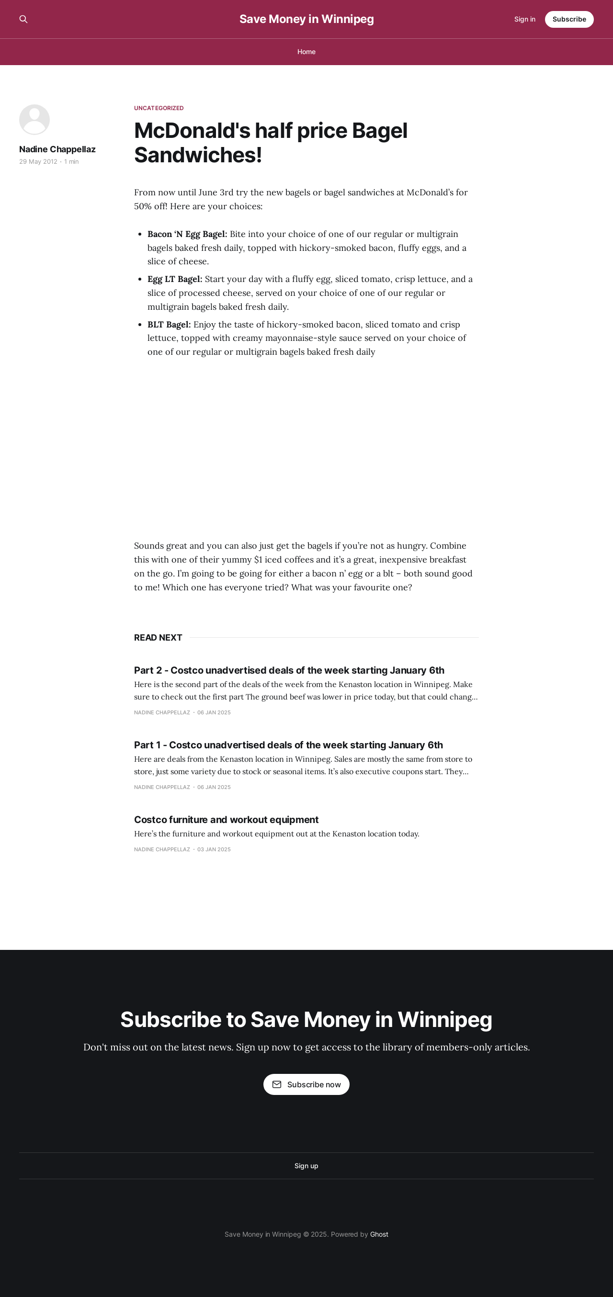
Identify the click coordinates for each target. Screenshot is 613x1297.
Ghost (379, 1234)
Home (306, 51)
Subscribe (569, 19)
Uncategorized (159, 108)
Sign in (524, 19)
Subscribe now (306, 1084)
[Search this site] (23, 19)
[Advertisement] (306, 454)
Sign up (306, 1166)
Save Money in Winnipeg (306, 19)
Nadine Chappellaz (57, 149)
